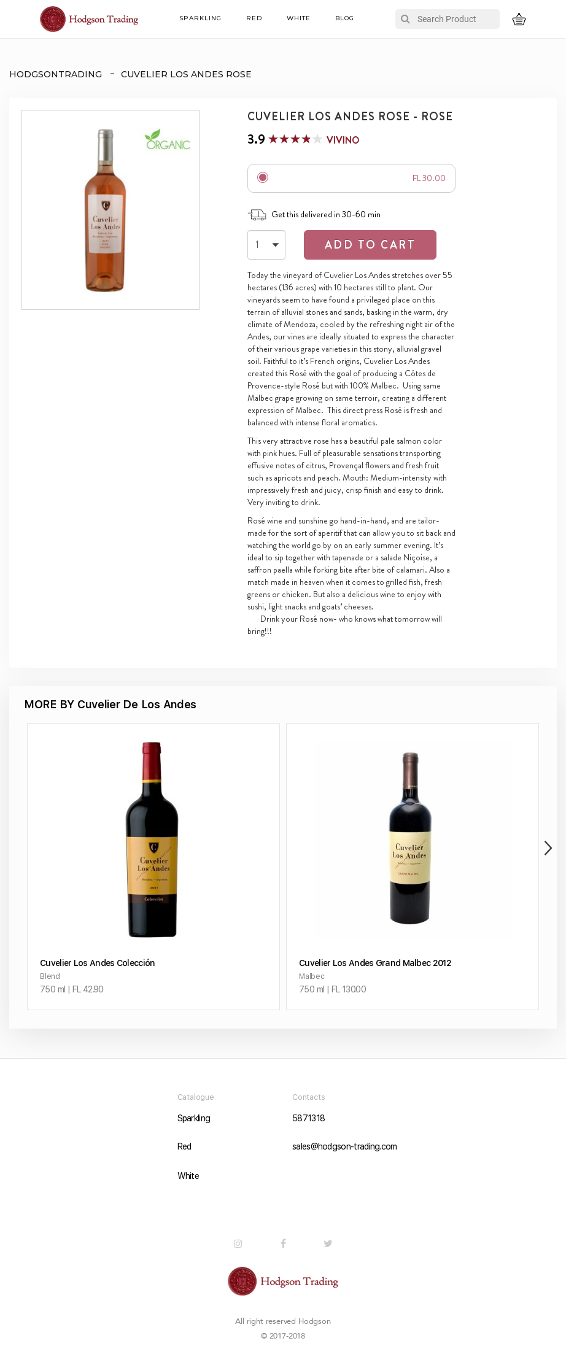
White (299, 18)
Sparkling (200, 18)
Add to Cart (370, 245)
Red (254, 18)
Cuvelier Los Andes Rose (186, 74)
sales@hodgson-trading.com (340, 1146)
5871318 (308, 1118)
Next (545, 848)
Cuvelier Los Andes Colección (97, 963)
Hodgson (314, 1321)
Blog (344, 18)
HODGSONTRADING (55, 74)
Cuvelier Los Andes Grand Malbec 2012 (375, 963)
